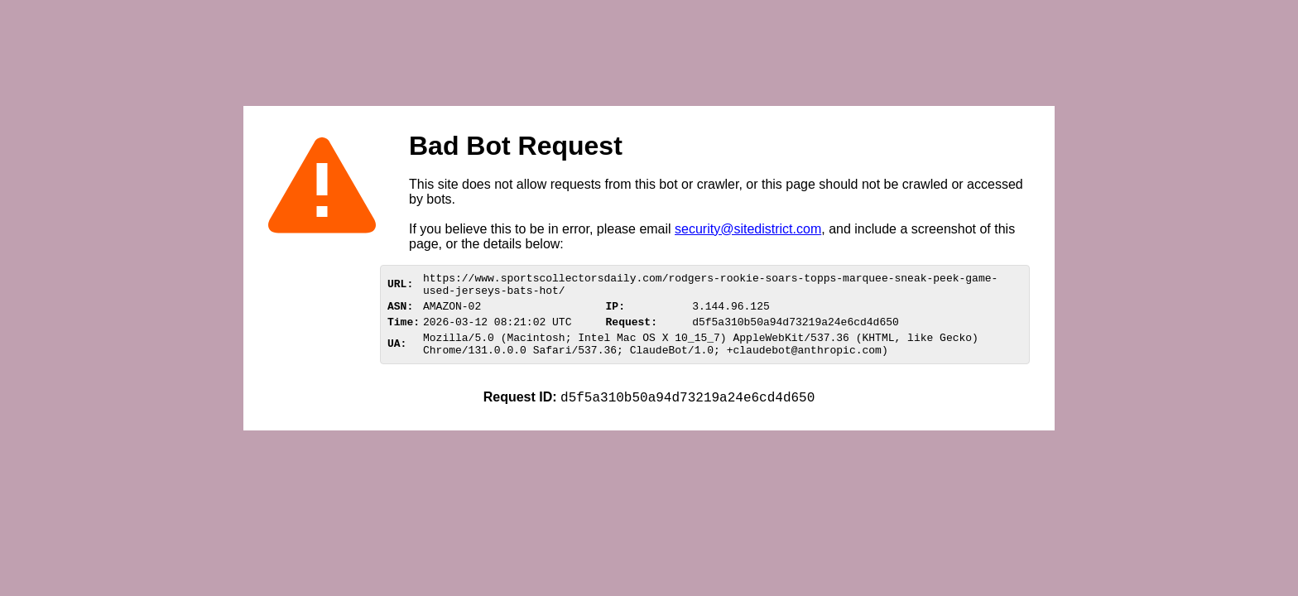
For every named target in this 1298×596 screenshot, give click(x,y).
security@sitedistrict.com (748, 229)
